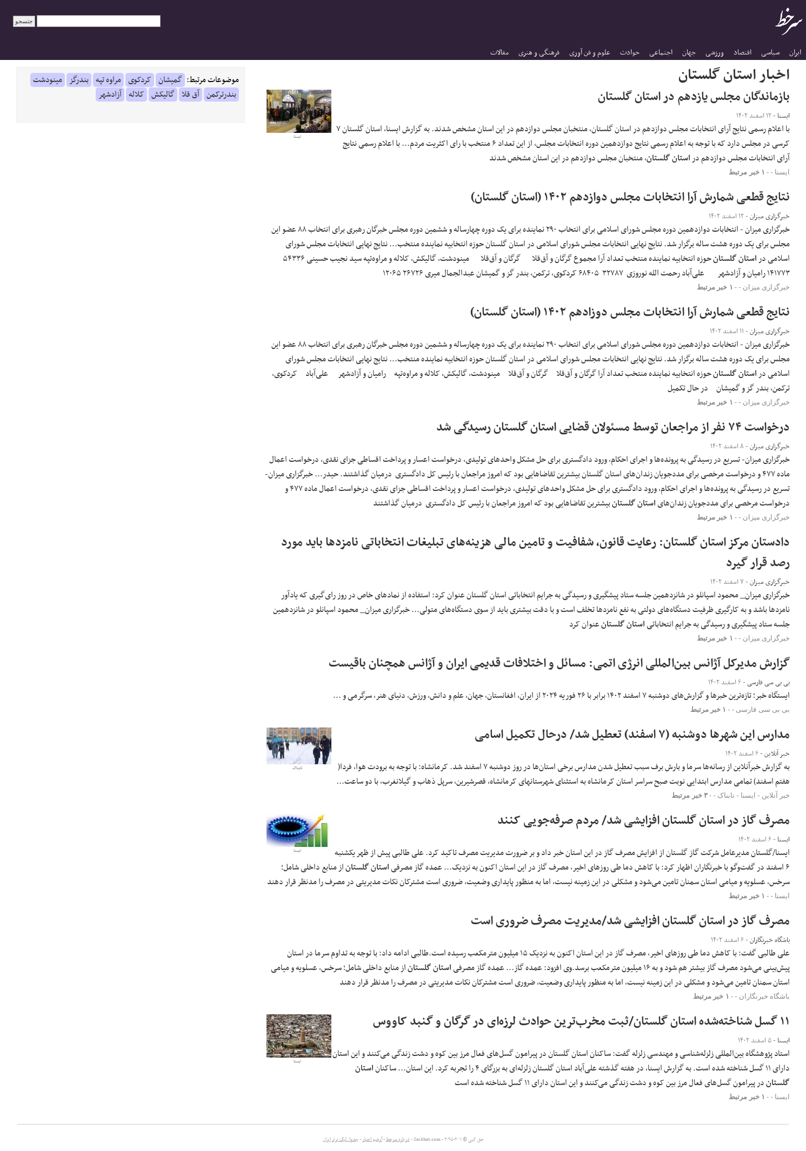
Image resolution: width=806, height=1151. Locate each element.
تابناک (726, 795)
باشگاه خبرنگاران (764, 996)
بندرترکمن (221, 94)
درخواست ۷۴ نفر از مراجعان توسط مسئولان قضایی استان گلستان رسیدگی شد (613, 427)
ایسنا (782, 172)
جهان (689, 52)
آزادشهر (110, 94)
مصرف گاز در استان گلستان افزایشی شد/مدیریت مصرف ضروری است (630, 921)
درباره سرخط (398, 1139)
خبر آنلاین (776, 795)
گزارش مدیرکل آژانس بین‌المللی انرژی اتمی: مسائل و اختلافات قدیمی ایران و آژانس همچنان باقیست (559, 664)
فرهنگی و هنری (538, 52)
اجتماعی (660, 52)
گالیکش (163, 94)
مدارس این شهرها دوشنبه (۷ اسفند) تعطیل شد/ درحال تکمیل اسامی (632, 735)
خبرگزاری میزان (766, 287)
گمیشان (170, 80)
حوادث (630, 52)
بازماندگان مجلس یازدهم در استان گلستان (694, 97)
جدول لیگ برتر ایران (340, 1139)
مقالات (499, 52)
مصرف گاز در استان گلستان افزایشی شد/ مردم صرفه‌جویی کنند (643, 821)
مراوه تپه (108, 80)
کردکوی (139, 80)
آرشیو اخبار (372, 1139)
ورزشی (714, 52)
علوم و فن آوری (589, 52)
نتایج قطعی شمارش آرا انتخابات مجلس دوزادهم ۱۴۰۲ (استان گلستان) (630, 312)
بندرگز (79, 80)
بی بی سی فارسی (763, 709)
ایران (795, 52)
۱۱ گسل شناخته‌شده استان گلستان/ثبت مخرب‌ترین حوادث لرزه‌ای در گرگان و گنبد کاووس (581, 1022)
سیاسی (770, 52)
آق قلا (190, 94)
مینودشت (47, 80)
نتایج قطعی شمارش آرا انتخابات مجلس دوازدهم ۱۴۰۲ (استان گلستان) (630, 197)
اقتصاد (742, 52)
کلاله (136, 94)
